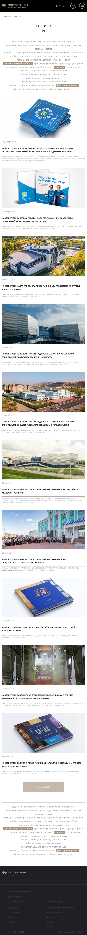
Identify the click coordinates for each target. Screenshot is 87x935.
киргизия (48, 56)
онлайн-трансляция (41, 60)
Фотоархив (12, 922)
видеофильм (52, 45)
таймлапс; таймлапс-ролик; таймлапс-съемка (43, 82)
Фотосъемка (13, 908)
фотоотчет (19, 89)
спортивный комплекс (41, 67)
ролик (80, 63)
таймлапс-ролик (39, 71)
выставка (66, 45)
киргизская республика (66, 56)
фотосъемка (55, 89)
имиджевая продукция (30, 56)
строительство (74, 67)
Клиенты (50, 922)
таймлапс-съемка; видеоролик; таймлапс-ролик (44, 74)
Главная (6, 16)
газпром (77, 45)
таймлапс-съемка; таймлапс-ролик (43, 78)
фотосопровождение (36, 89)
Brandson (80, 932)
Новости (11, 926)
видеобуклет (53, 41)
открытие (58, 60)
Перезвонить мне (53, 901)
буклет (41, 41)
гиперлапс (77, 52)
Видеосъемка (13, 912)
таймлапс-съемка (58, 71)
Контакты (50, 926)
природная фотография (46, 63)
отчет (67, 60)
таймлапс (24, 71)
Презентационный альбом (57, 912)
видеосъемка (37, 45)
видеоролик (68, 41)
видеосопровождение (17, 45)
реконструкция (67, 63)
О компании (12, 917)
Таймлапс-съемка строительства (60, 908)
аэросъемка (30, 41)
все (20, 41)
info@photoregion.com (17, 901)
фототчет (68, 89)
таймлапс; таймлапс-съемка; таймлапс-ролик (31, 85)
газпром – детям (43, 49)
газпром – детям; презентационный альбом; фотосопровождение (37, 52)
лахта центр (23, 60)
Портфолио (51, 917)
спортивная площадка (17, 67)
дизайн (13, 56)
